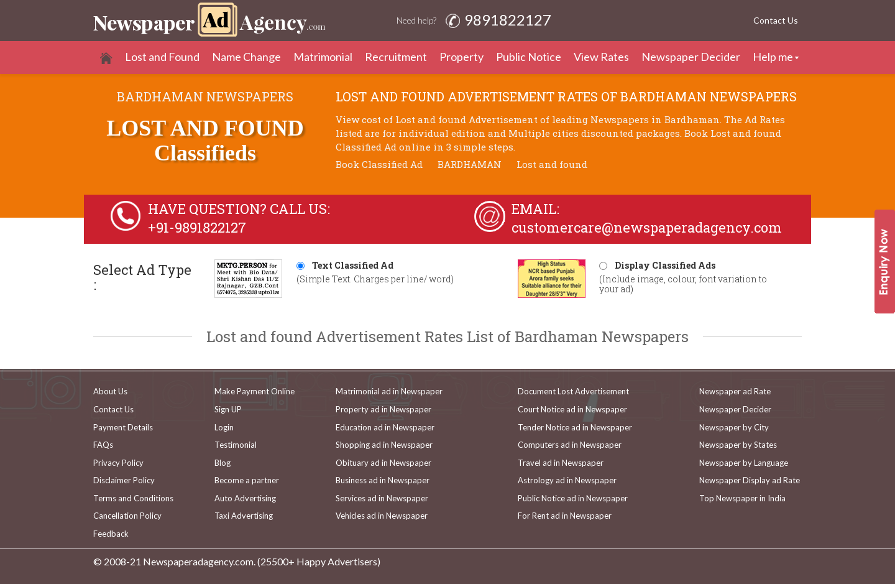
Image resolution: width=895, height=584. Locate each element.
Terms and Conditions (133, 498)
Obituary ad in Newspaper (383, 463)
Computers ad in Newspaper (570, 445)
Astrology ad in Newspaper (567, 480)
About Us (110, 391)
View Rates (601, 56)
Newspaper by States (738, 445)
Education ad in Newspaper (385, 427)
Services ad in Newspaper (382, 498)
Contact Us (775, 20)
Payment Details (123, 427)
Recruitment (396, 56)
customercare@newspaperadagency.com (647, 227)
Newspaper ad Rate (735, 391)
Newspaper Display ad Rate (749, 480)
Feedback (111, 534)
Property (461, 56)
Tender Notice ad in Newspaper (575, 427)
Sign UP (228, 409)
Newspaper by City (734, 427)
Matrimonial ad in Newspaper (389, 391)
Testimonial (235, 445)
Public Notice (528, 56)
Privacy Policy (118, 463)
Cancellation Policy (127, 516)
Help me (773, 56)
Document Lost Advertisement (573, 391)
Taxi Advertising (243, 516)
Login (224, 427)
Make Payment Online (254, 391)
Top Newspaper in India (742, 498)
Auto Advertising (245, 498)
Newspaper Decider (690, 56)
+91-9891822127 (197, 227)
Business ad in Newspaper (382, 480)
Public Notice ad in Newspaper (573, 498)
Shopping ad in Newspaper (384, 445)
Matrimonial (322, 56)
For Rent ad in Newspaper (565, 516)
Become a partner (246, 480)
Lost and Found (162, 56)
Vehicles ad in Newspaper (382, 516)
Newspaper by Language (743, 463)
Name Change (246, 56)
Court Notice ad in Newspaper (572, 409)
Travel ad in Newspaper (561, 463)
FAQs (103, 445)
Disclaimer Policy (124, 480)
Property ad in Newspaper (383, 409)
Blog (222, 463)
